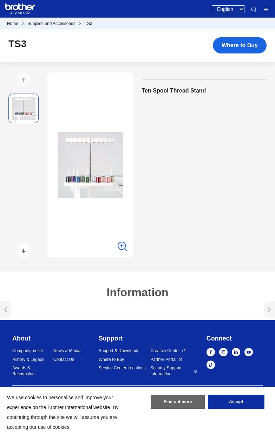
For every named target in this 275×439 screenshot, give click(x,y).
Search (253, 9)
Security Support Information (166, 370)
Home (12, 23)
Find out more (178, 402)
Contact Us (63, 359)
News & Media (66, 350)
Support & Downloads (119, 350)
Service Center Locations (122, 367)
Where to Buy (240, 45)
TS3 (88, 23)
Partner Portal (163, 359)
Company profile (27, 350)
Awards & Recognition (23, 370)
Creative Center (165, 350)
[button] (24, 79)
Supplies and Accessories (51, 23)
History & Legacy (28, 359)
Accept (236, 402)
